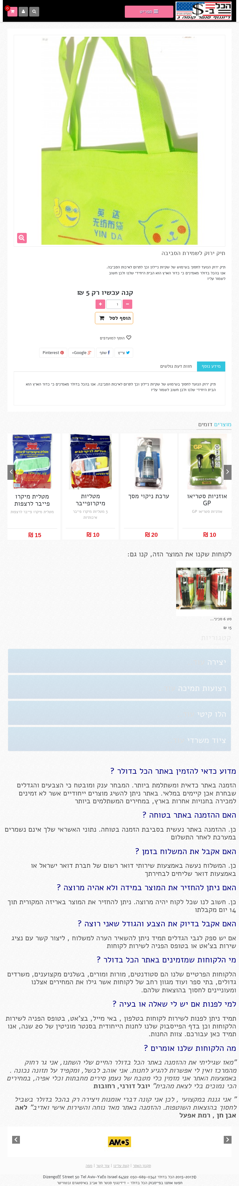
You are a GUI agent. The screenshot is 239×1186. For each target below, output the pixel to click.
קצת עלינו (121, 1166)
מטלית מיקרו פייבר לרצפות (32, 500)
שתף (105, 353)
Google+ (81, 353)
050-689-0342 (143, 1177)
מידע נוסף (211, 366)
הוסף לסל (115, 318)
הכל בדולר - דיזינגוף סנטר (125, 1183)
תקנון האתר (142, 1166)
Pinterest (53, 353)
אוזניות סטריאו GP (207, 500)
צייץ (124, 353)
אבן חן (226, 1115)
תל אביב (95, 1183)
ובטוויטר (64, 1183)
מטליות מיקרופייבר (90, 500)
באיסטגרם (80, 1183)
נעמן (113, 1078)
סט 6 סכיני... (221, 619)
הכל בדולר (165, 1177)
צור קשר (103, 1166)
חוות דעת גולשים (176, 366)
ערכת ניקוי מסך (148, 496)
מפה (89, 1166)
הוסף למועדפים (113, 338)
